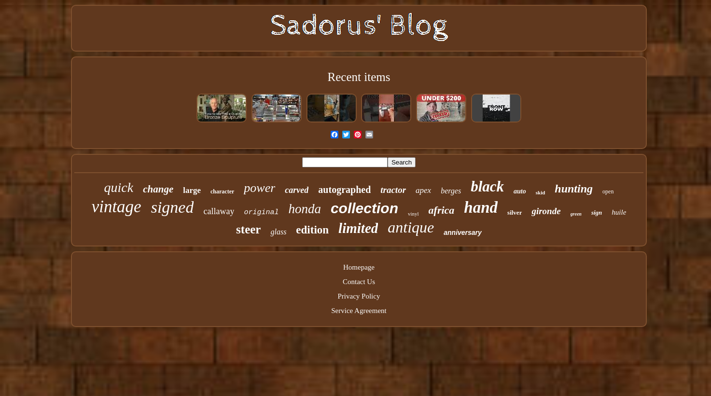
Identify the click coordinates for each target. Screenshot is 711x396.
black (487, 186)
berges (451, 191)
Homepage (359, 267)
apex (423, 190)
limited (358, 228)
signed (172, 207)
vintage (116, 206)
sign (596, 212)
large (192, 190)
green (576, 214)
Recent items (359, 76)
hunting (574, 188)
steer (248, 229)
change (158, 189)
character (222, 191)
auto (520, 191)
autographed (344, 189)
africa (442, 210)
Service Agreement (359, 310)
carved (296, 190)
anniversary (463, 232)
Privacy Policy (359, 296)
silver (514, 212)
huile (619, 212)
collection (364, 208)
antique (411, 227)
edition (312, 230)
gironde (545, 211)
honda (304, 209)
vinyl (413, 214)
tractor (393, 190)
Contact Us (359, 282)
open (607, 191)
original (261, 212)
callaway (218, 211)
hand (481, 207)
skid (540, 192)
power (259, 188)
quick (119, 187)
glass (278, 232)
